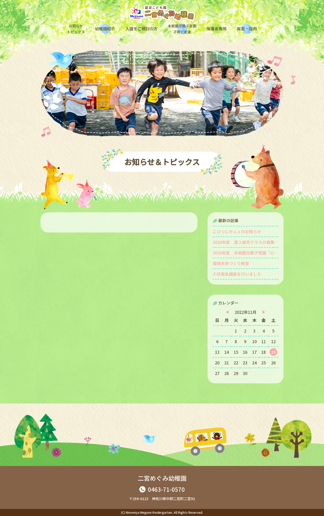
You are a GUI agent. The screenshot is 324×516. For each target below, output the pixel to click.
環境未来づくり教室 (231, 263)
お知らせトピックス (76, 28)
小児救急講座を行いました (237, 274)
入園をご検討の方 (141, 29)
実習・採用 (247, 29)
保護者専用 (216, 29)
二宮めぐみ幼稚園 (162, 478)
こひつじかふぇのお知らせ (237, 231)
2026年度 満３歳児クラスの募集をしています (245, 242)
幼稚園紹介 (105, 29)
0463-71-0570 (166, 489)
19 (273, 352)
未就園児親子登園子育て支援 (182, 28)
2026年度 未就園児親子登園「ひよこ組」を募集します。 (245, 253)
